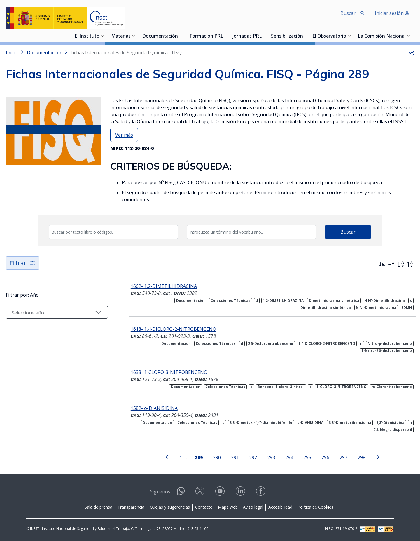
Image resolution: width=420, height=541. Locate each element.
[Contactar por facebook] (261, 493)
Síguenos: (160, 491)
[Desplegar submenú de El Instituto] (102, 36)
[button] (411, 52)
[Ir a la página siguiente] (378, 456)
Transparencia (131, 507)
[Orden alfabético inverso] (410, 264)
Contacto (204, 507)
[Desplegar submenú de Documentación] (181, 36)
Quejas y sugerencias (170, 507)
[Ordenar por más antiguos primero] (391, 264)
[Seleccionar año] (57, 312)
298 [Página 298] (361, 457)
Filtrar (23, 263)
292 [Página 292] (253, 457)
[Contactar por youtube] (220, 493)
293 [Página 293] (271, 457)
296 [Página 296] (325, 457)
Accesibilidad (280, 507)
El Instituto (87, 36)
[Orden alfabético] (401, 264)
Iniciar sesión (392, 13)
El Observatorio (329, 36)
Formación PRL (206, 36)
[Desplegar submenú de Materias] (133, 36)
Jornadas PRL (247, 36)
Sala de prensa (98, 507)
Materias (121, 36)
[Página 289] (198, 456)
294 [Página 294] (289, 457)
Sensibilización (287, 36)
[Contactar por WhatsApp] (181, 493)
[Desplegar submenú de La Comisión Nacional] (409, 36)
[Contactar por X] (200, 493)
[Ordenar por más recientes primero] (382, 264)
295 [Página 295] (307, 457)
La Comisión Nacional (382, 36)
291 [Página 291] (235, 457)
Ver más (124, 135)
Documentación (160, 36)
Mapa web (228, 507)
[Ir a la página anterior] (167, 456)
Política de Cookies (315, 507)
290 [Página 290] (217, 457)
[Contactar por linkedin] (241, 493)
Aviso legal (253, 507)
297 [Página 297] (343, 457)
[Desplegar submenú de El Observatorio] (349, 36)
